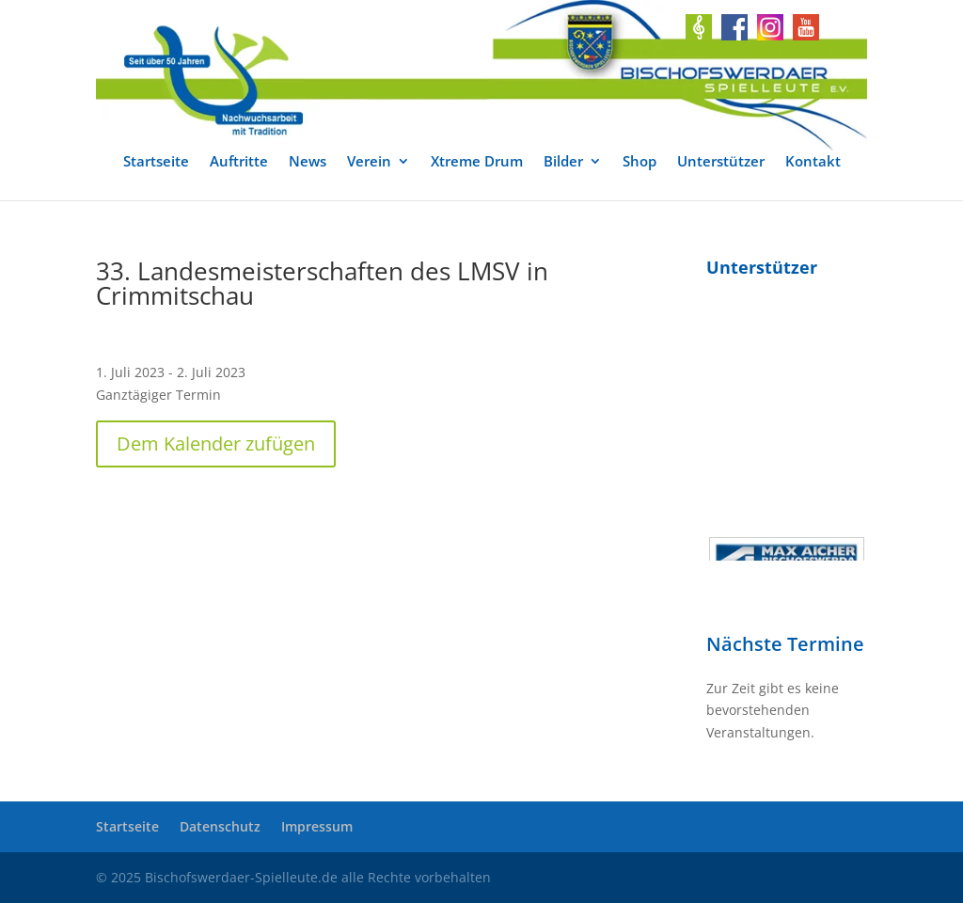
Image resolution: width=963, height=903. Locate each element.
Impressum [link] (317, 826)
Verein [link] (369, 162)
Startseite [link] (156, 162)
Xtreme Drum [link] (477, 162)
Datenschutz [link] (220, 826)
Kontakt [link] (813, 162)
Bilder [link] (563, 162)
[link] (481, 75)
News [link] (307, 162)
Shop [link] (639, 162)
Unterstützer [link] (721, 162)
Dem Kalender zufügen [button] (216, 443)
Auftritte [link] (239, 162)
